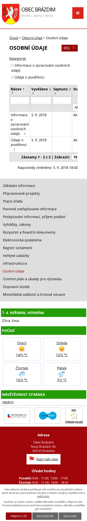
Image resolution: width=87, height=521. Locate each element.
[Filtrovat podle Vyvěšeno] (41, 100)
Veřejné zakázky (16, 255)
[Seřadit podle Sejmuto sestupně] (55, 93)
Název (17, 89)
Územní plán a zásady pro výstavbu (32, 279)
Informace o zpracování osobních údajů (20, 124)
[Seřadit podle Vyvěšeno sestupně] (33, 93)
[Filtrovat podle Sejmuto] (62, 100)
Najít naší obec (47, 459)
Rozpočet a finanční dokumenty (29, 232)
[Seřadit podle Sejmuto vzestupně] (55, 92)
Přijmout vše (19, 516)
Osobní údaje (13, 271)
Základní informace (19, 185)
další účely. (43, 496)
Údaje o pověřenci (29, 77)
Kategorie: (17, 58)
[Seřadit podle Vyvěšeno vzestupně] (33, 92)
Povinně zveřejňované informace (30, 209)
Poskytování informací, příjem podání (34, 216)
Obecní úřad (32, 38)
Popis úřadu (13, 201)
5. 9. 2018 (38, 115)
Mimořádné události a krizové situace (34, 294)
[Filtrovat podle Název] (19, 100)
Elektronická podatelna (22, 240)
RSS (70, 48)
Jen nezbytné (45, 516)
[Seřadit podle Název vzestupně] (13, 92)
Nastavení (70, 516)
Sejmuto (62, 89)
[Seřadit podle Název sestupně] (13, 93)
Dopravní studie (16, 286)
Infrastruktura (15, 263)
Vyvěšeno (41, 89)
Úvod (13, 38)
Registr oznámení (17, 247)
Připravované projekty (21, 193)
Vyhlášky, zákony (17, 224)
